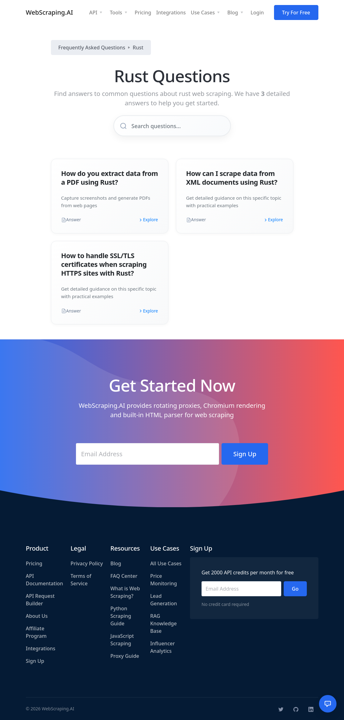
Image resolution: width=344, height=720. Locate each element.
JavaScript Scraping (122, 639)
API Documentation (44, 579)
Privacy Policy (87, 563)
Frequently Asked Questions (91, 47)
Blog (115, 563)
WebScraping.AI (49, 12)
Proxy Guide (124, 655)
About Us (37, 615)
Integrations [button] (171, 12)
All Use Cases (166, 563)
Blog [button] (232, 12)
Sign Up (35, 661)
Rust (138, 47)
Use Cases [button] (203, 12)
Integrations (41, 648)
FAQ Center (123, 575)
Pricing (34, 563)
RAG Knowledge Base (163, 623)
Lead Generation (163, 599)
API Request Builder (40, 599)
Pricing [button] (143, 12)
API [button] (93, 12)
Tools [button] (116, 12)
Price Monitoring (163, 579)
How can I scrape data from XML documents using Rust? (231, 178)
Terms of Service (81, 579)
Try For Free (296, 12)
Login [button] (257, 12)
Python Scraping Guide (120, 616)
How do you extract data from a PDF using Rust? (109, 178)
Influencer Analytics (162, 647)
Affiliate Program (36, 632)
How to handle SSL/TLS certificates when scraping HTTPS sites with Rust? (104, 264)
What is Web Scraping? (125, 592)
